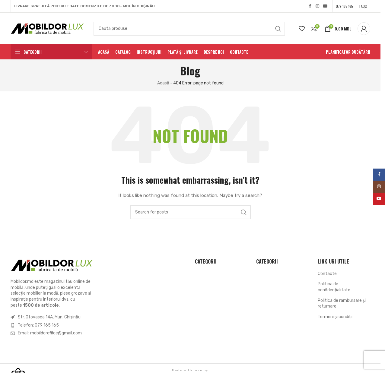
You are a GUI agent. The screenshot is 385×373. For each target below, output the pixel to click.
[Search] (189, 29)
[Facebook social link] (310, 6)
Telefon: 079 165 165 (38, 325)
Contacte (327, 273)
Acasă (163, 83)
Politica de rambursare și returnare (342, 303)
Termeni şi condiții (335, 316)
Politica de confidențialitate (334, 286)
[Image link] (52, 265)
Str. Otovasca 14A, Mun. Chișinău (49, 317)
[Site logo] (47, 28)
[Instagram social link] (317, 6)
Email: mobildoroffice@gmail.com (50, 333)
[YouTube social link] (325, 6)
